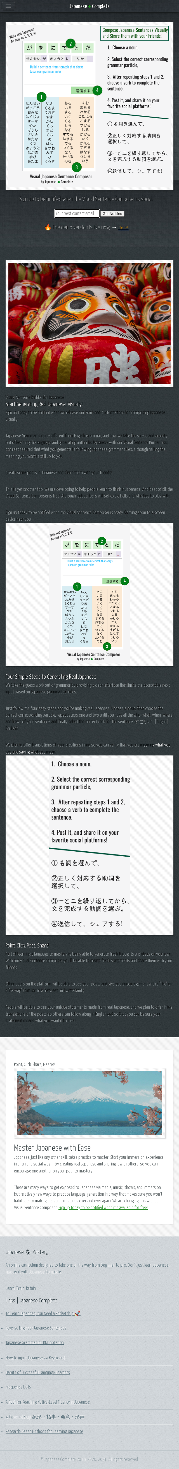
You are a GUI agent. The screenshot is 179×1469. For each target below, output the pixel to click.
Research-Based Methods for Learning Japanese (44, 1431)
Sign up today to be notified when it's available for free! (103, 1207)
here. (124, 227)
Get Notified (112, 214)
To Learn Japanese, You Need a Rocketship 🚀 (43, 1313)
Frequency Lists (18, 1387)
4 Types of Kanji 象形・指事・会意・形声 (45, 1417)
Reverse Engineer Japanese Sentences (36, 1328)
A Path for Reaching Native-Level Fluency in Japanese (48, 1402)
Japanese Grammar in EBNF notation (35, 1342)
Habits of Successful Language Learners (38, 1372)
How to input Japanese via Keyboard (35, 1358)
